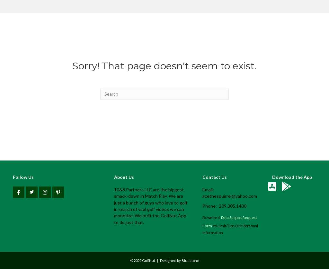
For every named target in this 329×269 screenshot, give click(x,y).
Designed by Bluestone (179, 260)
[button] (18, 192)
